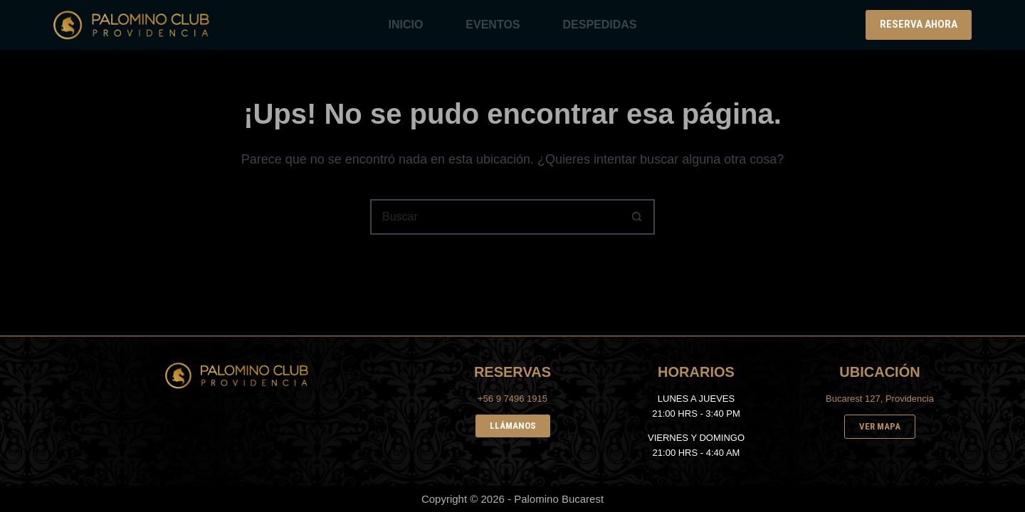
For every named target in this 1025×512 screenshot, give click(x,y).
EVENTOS (493, 24)
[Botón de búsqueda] (637, 217)
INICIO (405, 24)
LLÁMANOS (513, 425)
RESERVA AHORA (918, 24)
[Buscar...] (494, 217)
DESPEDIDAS (600, 24)
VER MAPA (879, 426)
